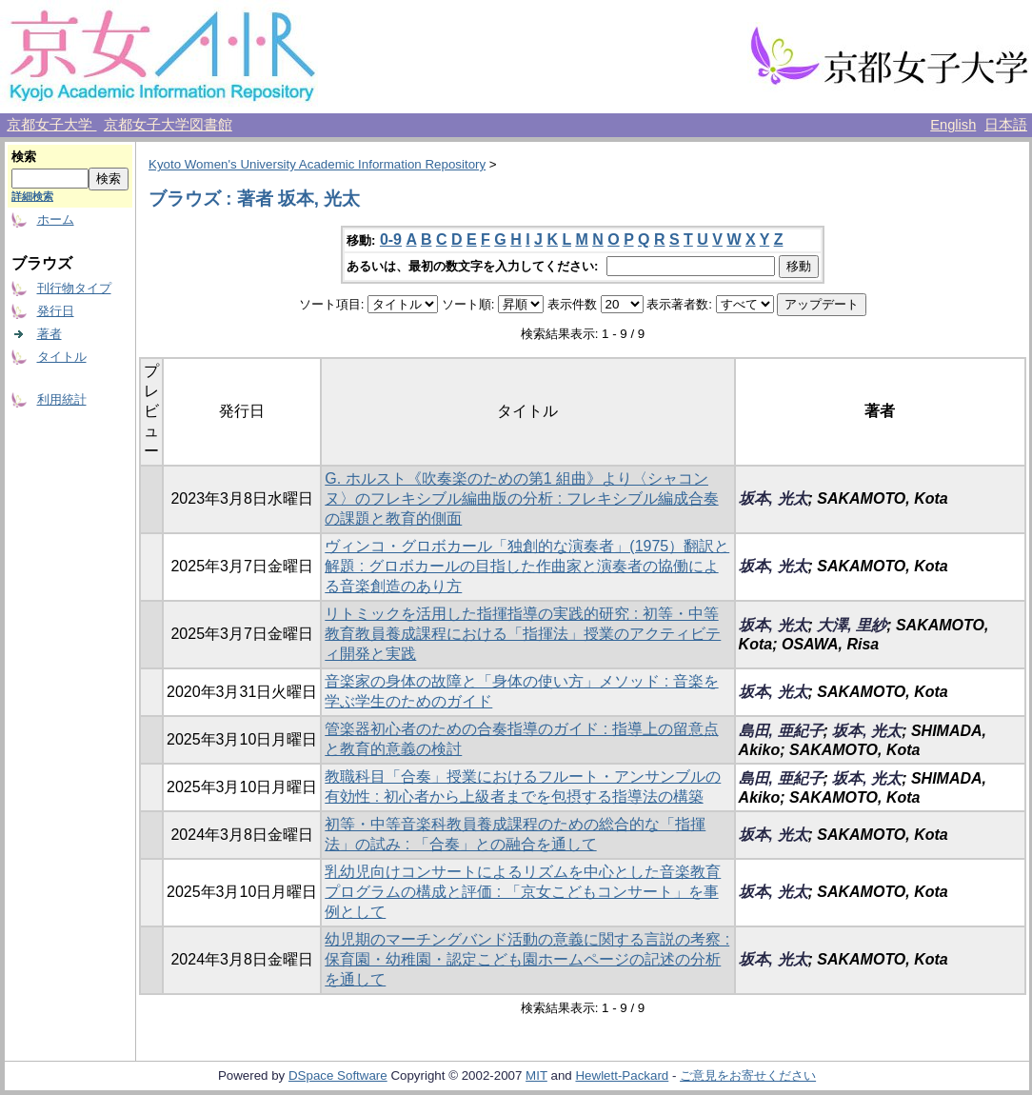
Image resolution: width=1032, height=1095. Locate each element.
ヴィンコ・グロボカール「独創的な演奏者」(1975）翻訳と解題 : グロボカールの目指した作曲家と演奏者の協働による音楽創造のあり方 (527, 566)
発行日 (55, 311)
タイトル (62, 356)
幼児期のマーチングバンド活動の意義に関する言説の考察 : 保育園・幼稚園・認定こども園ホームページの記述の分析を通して (527, 959)
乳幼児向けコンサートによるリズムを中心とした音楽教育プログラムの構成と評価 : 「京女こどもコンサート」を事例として (523, 892)
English (953, 124)
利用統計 (62, 399)
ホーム (55, 219)
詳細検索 (32, 196)
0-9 (391, 239)
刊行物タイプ (74, 288)
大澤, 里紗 (851, 625)
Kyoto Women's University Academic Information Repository (317, 164)
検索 (23, 156)
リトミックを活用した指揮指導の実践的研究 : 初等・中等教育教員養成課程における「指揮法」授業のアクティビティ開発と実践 (523, 634)
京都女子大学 (51, 124)
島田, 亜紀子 (781, 731)
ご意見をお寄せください (748, 1075)
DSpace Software (337, 1075)
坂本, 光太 (773, 498)
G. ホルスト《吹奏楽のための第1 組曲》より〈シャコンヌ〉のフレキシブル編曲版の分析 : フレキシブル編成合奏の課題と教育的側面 (521, 498)
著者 (49, 334)
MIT (536, 1075)
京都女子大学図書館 (168, 124)
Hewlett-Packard (621, 1075)
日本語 (1005, 124)
